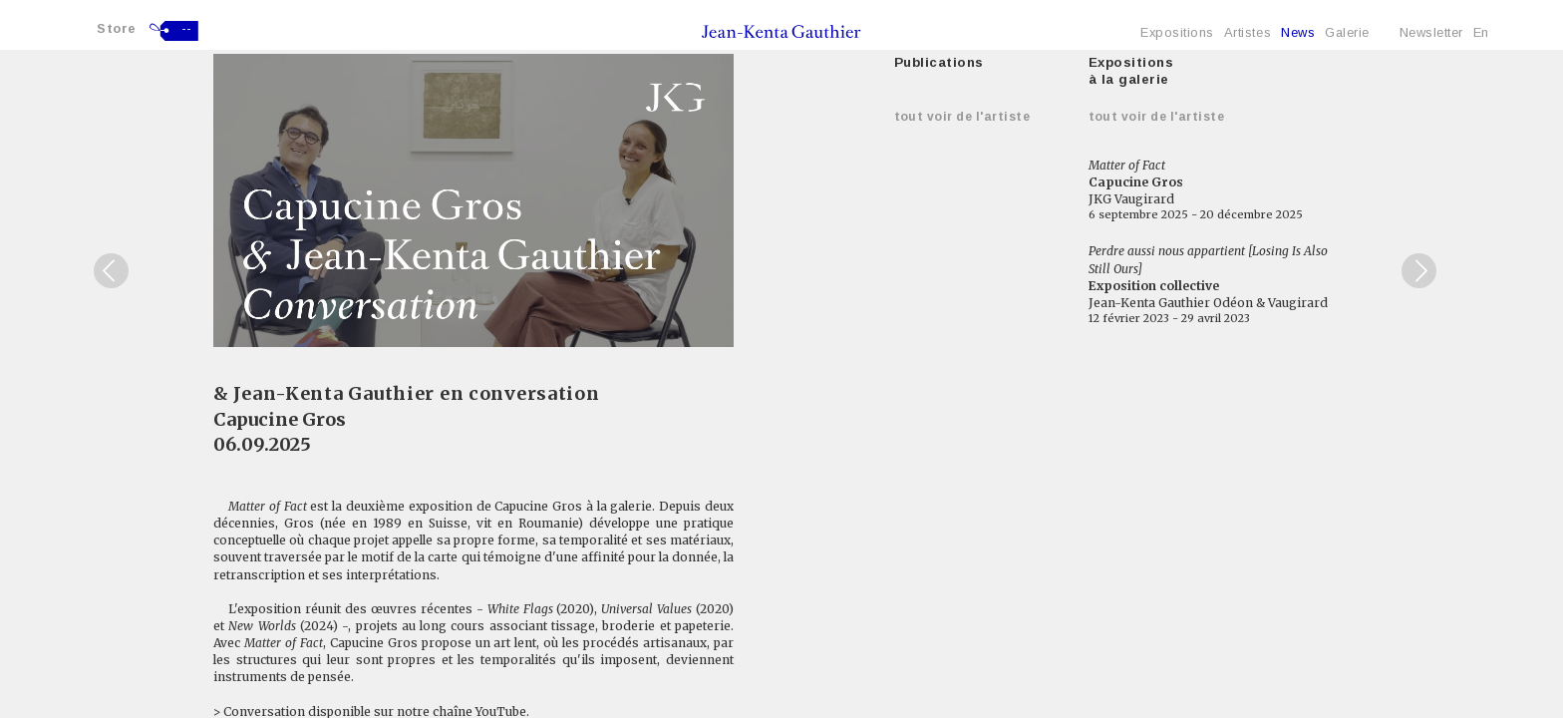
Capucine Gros (279, 419)
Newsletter (1431, 32)
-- (186, 29)
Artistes (1247, 32)
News (1298, 32)
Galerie (1347, 32)
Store (117, 28)
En (1481, 32)
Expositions (1177, 32)
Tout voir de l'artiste (962, 117)
